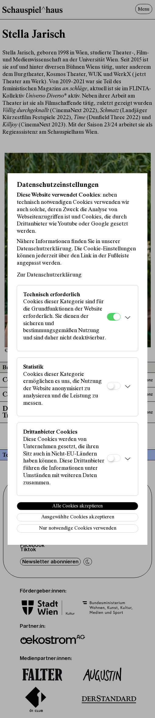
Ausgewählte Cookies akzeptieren (77, 517)
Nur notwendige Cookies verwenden (77, 528)
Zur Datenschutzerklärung (49, 275)
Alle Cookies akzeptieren (77, 506)
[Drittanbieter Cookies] (114, 458)
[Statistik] (114, 386)
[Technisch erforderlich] (114, 317)
